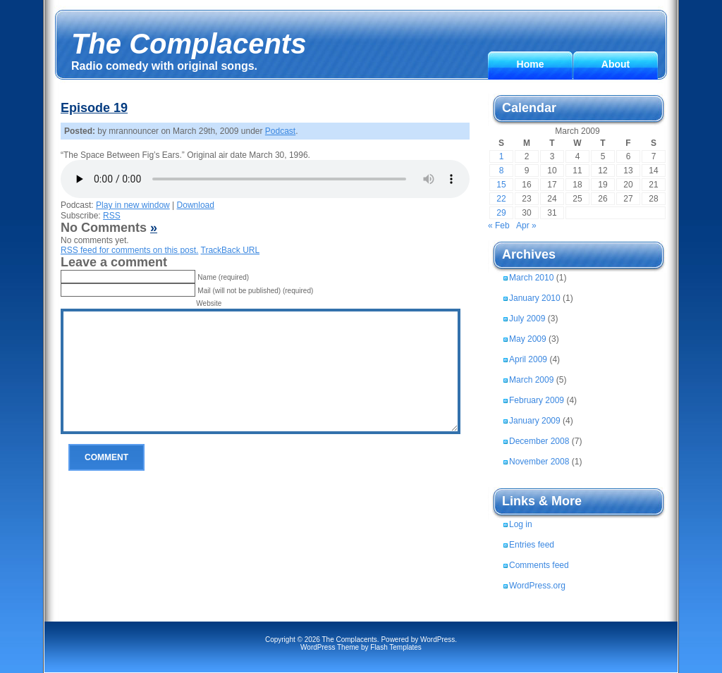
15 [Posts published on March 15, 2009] (501, 185)
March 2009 (531, 380)
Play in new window (133, 205)
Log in (520, 524)
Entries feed (531, 545)
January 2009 (535, 421)
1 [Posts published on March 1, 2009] (501, 156)
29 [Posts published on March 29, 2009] (501, 213)
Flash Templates (396, 647)
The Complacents (188, 43)
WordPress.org (537, 586)
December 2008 (539, 441)
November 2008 (539, 462)
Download (195, 205)
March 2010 (531, 278)
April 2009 (528, 359)
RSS (112, 216)
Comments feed (539, 565)
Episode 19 (94, 108)
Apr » (526, 225)
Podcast (280, 131)
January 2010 (535, 298)
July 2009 (527, 318)
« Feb (499, 225)
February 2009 (536, 400)
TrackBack (230, 250)
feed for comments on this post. (129, 250)
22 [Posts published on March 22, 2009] (501, 199)
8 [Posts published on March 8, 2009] (501, 170)
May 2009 (527, 339)
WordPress (437, 639)
